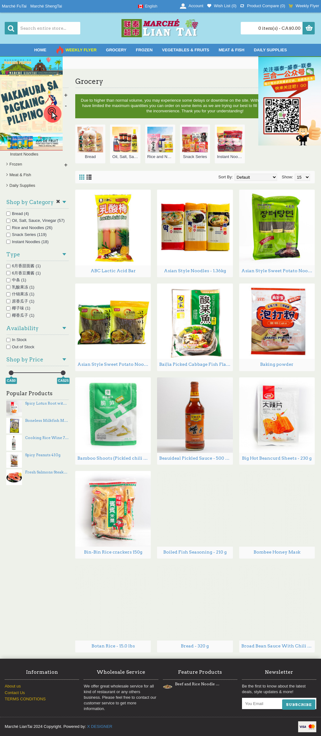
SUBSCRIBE (299, 704)
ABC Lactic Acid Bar (113, 270)
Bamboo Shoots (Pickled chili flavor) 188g (114, 458)
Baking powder (276, 364)
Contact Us (15, 692)
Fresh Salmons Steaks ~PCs (47, 472)
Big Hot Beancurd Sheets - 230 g (277, 458)
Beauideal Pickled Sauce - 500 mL (196, 458)
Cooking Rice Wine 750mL (47, 438)
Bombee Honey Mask (277, 552)
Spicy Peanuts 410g (43, 455)
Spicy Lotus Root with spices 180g (47, 403)
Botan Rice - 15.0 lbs (113, 645)
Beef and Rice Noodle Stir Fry (197, 684)
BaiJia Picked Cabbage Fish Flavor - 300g (196, 364)
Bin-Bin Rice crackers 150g (113, 552)
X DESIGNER (99, 726)
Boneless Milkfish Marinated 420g (47, 420)
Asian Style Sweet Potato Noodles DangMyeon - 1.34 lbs (114, 364)
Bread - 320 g (195, 645)
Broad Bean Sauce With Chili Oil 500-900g (278, 645)
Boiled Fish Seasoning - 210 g (195, 552)
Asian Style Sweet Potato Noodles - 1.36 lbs (278, 270)
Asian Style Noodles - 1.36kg (195, 270)
